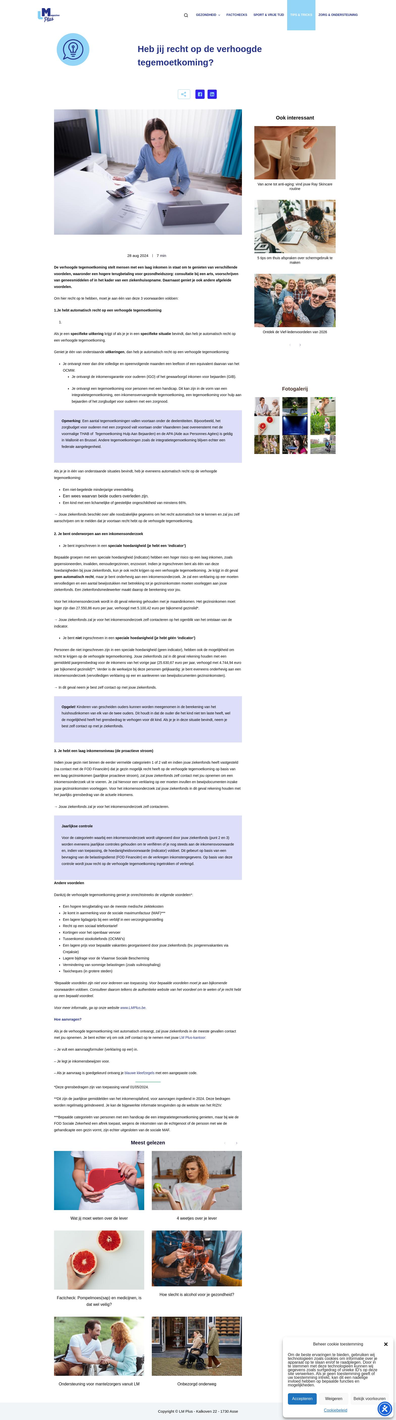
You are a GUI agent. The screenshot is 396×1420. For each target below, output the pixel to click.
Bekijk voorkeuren (370, 1399)
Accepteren (302, 1399)
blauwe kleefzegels (139, 1073)
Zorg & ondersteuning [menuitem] (338, 15)
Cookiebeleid (336, 1410)
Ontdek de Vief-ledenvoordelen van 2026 (295, 332)
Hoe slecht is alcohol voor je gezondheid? (197, 1294)
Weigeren (333, 1399)
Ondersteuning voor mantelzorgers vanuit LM (99, 1384)
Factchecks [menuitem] (237, 15)
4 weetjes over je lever (197, 1218)
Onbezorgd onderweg (197, 1384)
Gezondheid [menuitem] (208, 15)
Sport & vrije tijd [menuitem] (269, 15)
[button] (385, 1344)
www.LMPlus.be (133, 1008)
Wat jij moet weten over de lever (99, 1218)
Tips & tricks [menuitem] (301, 15)
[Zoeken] (186, 15)
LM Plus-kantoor (192, 1038)
